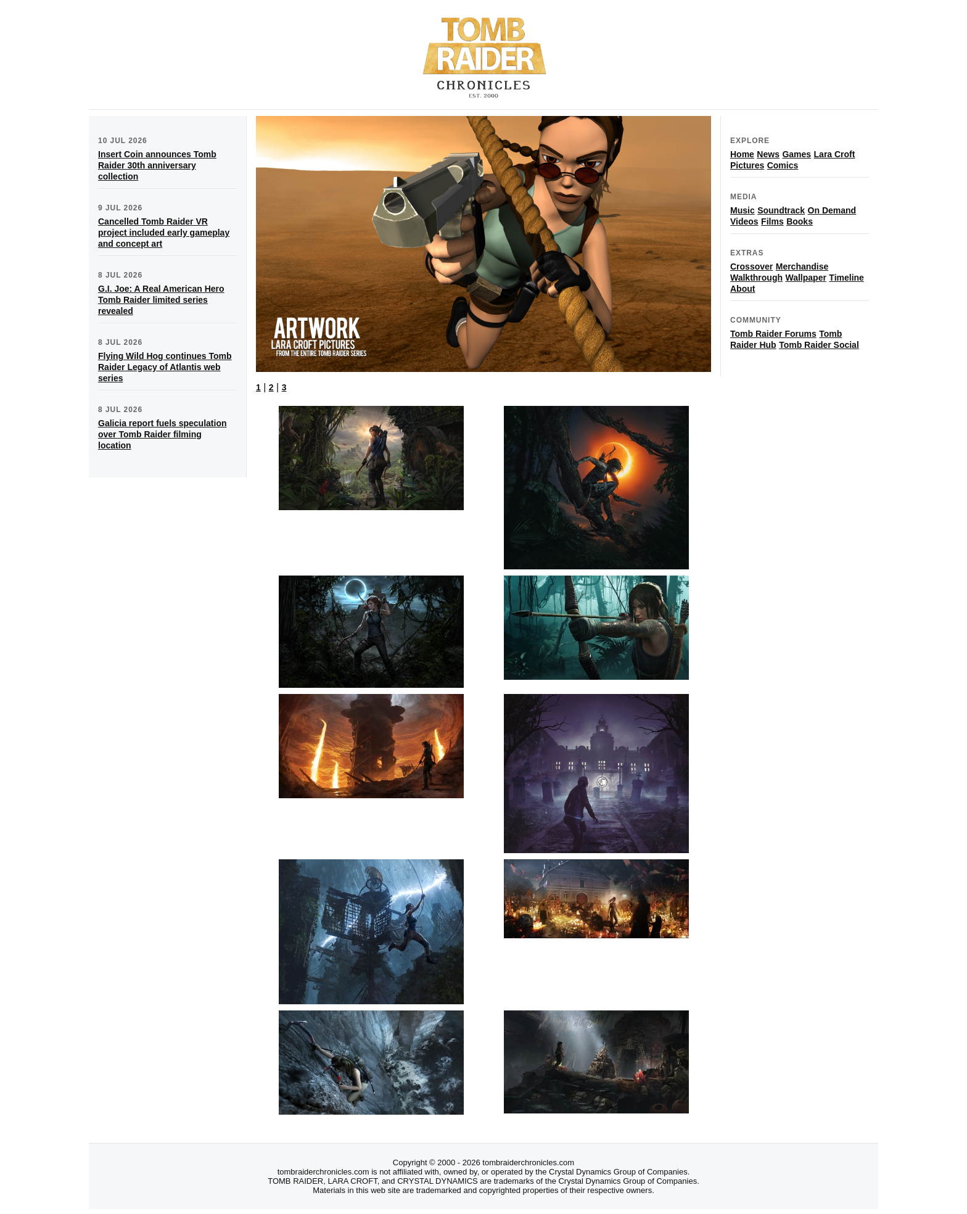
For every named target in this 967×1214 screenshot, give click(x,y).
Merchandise (802, 266)
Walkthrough (756, 278)
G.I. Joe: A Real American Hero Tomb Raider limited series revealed (161, 300)
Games (796, 154)
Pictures (747, 165)
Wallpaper (805, 278)
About (742, 289)
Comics (783, 165)
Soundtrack (781, 210)
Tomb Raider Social (819, 345)
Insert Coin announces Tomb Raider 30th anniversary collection (157, 165)
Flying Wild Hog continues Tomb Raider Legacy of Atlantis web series (165, 367)
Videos (744, 221)
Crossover (751, 266)
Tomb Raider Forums (773, 334)
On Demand (832, 210)
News (768, 154)
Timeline (846, 278)
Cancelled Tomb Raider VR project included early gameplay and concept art (163, 233)
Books (799, 221)
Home (742, 154)
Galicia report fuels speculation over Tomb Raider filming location (162, 434)
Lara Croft (834, 154)
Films (772, 221)
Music (742, 210)
